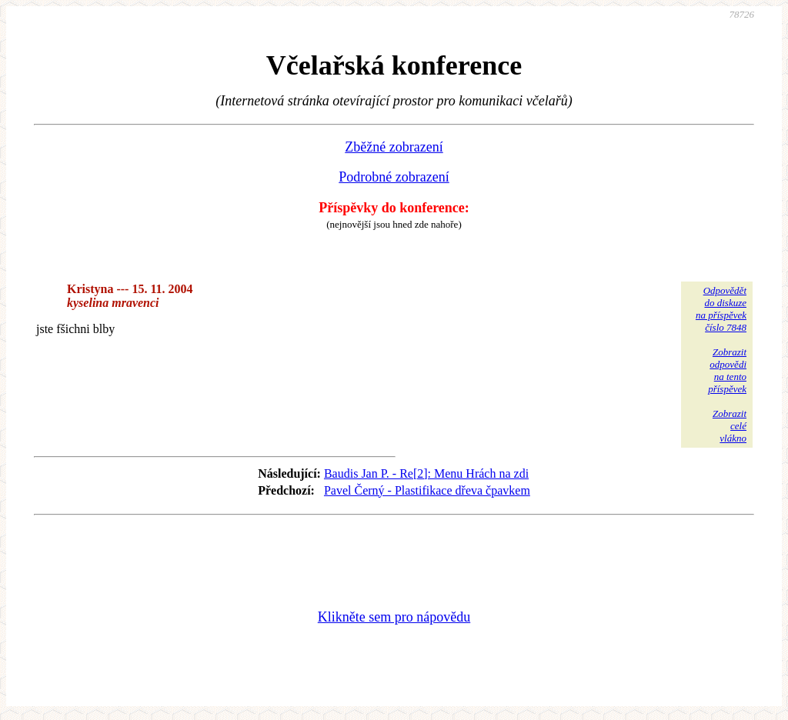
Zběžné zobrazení (393, 147)
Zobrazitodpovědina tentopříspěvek (727, 370)
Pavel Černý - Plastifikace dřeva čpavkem (427, 490)
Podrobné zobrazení (394, 177)
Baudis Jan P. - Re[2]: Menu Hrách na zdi (426, 473)
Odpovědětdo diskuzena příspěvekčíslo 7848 (721, 309)
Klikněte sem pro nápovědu (394, 617)
